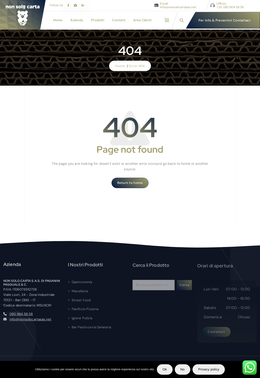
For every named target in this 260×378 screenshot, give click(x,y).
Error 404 (136, 66)
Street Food (81, 302)
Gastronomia (82, 284)
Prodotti (97, 20)
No (182, 369)
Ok (165, 369)
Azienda (76, 20)
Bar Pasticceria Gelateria (91, 329)
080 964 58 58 (21, 316)
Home (58, 20)
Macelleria (80, 293)
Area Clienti (142, 20)
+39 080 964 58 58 (230, 7)
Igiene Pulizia (82, 320)
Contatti (118, 20)
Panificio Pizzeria (85, 311)
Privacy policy (208, 369)
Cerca (184, 287)
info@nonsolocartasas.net (178, 7)
